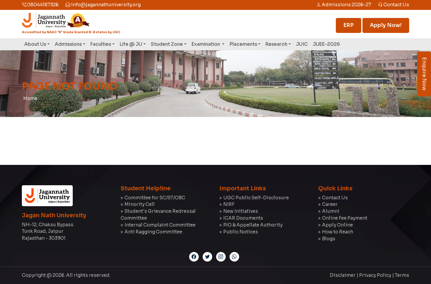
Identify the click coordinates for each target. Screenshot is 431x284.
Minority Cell (140, 204)
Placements (243, 44)
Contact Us (393, 4)
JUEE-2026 (326, 44)
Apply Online (337, 225)
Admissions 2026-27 (343, 4)
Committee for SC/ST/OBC (155, 198)
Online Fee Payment (344, 218)
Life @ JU (131, 44)
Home (30, 98)
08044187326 (40, 4)
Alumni (330, 211)
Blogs (328, 239)
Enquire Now (424, 74)
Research (276, 44)
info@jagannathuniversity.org (103, 4)
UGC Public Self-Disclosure (256, 198)
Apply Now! (386, 25)
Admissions (68, 44)
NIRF (228, 204)
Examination (206, 44)
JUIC (302, 44)
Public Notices (240, 232)
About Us (35, 44)
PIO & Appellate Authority (253, 225)
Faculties (100, 44)
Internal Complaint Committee (160, 225)
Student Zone (167, 44)
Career (330, 204)
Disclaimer (343, 275)
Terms (402, 275)
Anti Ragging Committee (153, 232)
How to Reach (337, 232)
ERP (348, 25)
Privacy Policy (375, 275)
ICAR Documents (243, 218)
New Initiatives (240, 211)
